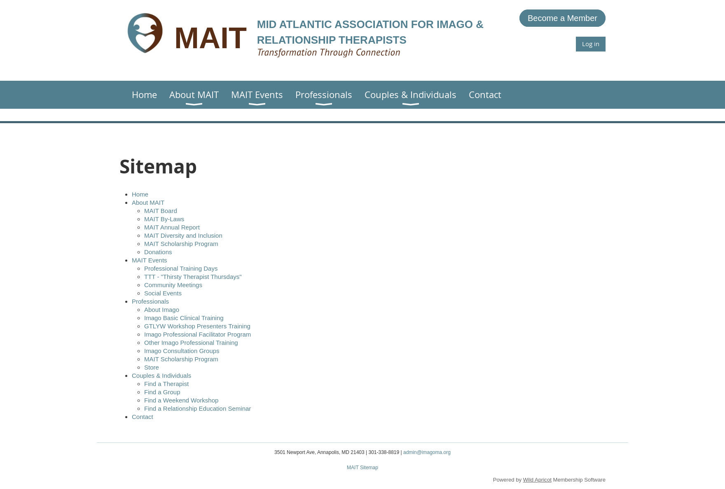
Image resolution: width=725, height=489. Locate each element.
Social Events (163, 293)
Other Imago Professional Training (191, 342)
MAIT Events (149, 260)
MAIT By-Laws (164, 218)
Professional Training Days (181, 268)
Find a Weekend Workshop (181, 400)
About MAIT (148, 202)
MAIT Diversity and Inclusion (183, 235)
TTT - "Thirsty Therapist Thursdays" (193, 276)
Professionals (150, 301)
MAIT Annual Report (172, 227)
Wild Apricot (537, 480)
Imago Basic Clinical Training (184, 317)
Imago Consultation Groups (182, 350)
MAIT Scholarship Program (181, 243)
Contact (142, 416)
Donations (158, 251)
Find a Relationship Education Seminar (197, 408)
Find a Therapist (166, 383)
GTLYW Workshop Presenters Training (197, 326)
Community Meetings (173, 284)
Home (140, 194)
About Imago (161, 309)
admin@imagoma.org (427, 452)
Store (151, 367)
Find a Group (162, 391)
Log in (590, 44)
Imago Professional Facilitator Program (197, 334)
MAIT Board (160, 210)
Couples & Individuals (161, 375)
